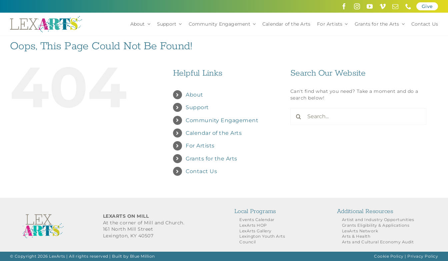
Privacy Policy (422, 256)
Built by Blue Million (133, 256)
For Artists (200, 145)
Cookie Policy (389, 256)
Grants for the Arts (211, 158)
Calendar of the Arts (214, 133)
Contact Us (201, 171)
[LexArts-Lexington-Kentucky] (46, 18)
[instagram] (357, 6)
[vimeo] (383, 6)
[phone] (408, 6)
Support (197, 107)
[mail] (395, 6)
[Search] (298, 116)
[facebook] (344, 6)
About (194, 95)
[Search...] (358, 116)
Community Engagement (222, 120)
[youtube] (370, 6)
